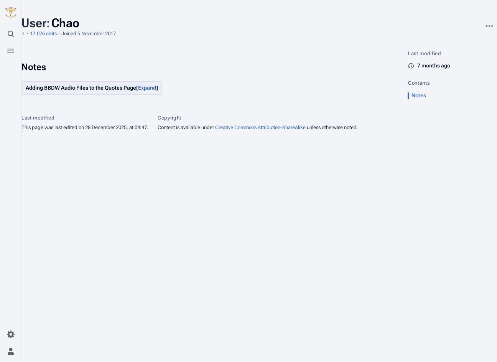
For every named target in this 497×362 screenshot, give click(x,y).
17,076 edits (43, 33)
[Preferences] (10, 334)
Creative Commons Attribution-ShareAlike (260, 127)
